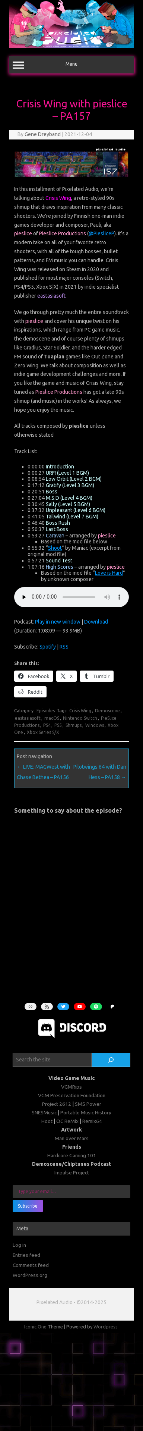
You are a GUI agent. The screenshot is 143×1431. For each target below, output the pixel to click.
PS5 (58, 725)
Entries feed (26, 1255)
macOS (51, 718)
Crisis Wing (80, 710)
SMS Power (88, 1104)
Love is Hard (109, 573)
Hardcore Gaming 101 (71, 1155)
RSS (64, 647)
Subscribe (28, 1206)
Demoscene (107, 710)
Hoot (47, 1121)
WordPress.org (30, 1275)
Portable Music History (85, 1112)
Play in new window (57, 622)
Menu (71, 65)
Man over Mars (72, 1138)
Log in (19, 1245)
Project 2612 (56, 1104)
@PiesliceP (101, 233)
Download (96, 622)
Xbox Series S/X (43, 732)
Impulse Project (71, 1173)
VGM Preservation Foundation (71, 1095)
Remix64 (92, 1121)
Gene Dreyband (43, 134)
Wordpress (105, 1326)
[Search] (111, 1060)
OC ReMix (67, 1121)
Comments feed (31, 1265)
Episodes (45, 710)
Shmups (74, 725)
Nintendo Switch (80, 718)
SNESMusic (44, 1112)
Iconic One (35, 1326)
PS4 (47, 725)
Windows (94, 725)
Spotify (47, 647)
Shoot (55, 548)
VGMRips (71, 1087)
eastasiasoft (28, 718)
